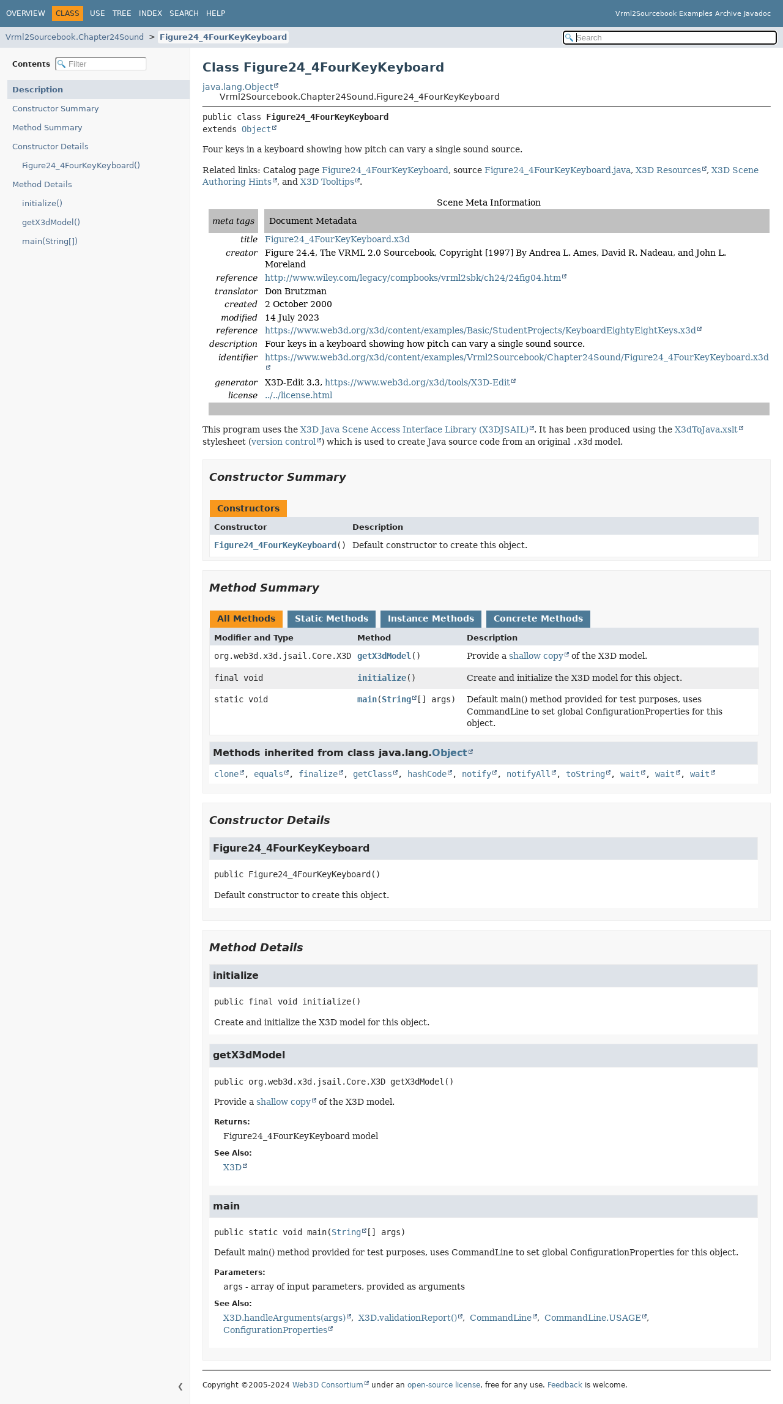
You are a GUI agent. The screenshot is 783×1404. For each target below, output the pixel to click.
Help (215, 13)
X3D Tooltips (327, 182)
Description (37, 89)
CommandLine (501, 1318)
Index (150, 13)
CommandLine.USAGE (592, 1318)
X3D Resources (668, 170)
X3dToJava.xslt (706, 429)
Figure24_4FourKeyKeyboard (223, 37)
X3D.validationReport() (407, 1318)
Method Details (42, 184)
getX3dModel (384, 656)
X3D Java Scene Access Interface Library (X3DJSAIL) (414, 429)
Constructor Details (50, 146)
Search (184, 13)
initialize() (42, 203)
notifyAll (529, 774)
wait (630, 774)
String (396, 699)
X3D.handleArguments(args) (284, 1318)
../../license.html (298, 395)
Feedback (564, 1385)
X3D (232, 1167)
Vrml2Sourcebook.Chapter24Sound (75, 37)
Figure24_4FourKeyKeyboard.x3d (337, 239)
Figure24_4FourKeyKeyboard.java (557, 170)
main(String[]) (50, 241)
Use (97, 13)
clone (226, 774)
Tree (122, 13)
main (367, 699)
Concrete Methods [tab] (538, 618)
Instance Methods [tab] (431, 618)
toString (585, 774)
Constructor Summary (55, 108)
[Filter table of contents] (101, 64)
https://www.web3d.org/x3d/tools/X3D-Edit (417, 382)
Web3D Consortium (327, 1385)
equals (268, 774)
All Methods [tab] (246, 618)
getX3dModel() (51, 222)
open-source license (443, 1385)
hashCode (427, 774)
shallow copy (536, 656)
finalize (318, 774)
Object (256, 129)
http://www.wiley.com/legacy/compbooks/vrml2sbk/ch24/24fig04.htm (413, 278)
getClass (372, 774)
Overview (25, 13)
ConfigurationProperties (275, 1330)
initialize (381, 678)
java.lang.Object (237, 87)
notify (476, 774)
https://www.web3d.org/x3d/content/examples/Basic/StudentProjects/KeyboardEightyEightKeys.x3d (480, 330)
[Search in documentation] (670, 38)
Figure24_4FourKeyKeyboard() (81, 165)
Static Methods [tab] (331, 618)
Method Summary (47, 127)
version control (283, 442)
